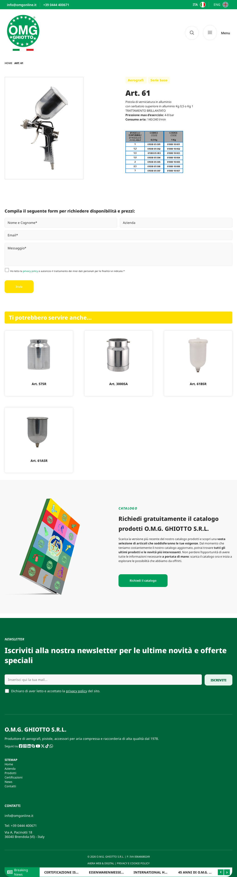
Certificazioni (13, 777)
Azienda (10, 768)
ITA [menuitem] (195, 4)
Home (8, 63)
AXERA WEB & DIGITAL (100, 863)
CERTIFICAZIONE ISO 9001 (65, 872)
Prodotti (10, 773)
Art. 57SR (39, 384)
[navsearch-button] (192, 33)
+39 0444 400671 (24, 825)
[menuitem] (199, 4)
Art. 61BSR (198, 384)
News (8, 782)
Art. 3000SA (118, 384)
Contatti (10, 786)
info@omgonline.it (19, 815)
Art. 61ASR (39, 460)
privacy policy (30, 271)
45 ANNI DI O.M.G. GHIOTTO (201, 872)
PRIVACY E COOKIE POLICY (133, 863)
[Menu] (216, 32)
